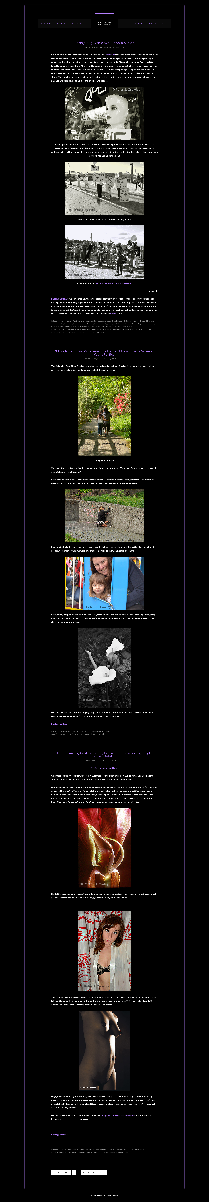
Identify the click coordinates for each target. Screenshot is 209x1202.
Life (77, 731)
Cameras (77, 324)
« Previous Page (61, 1173)
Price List (101, 327)
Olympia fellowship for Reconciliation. (113, 283)
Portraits (101, 734)
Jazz (62, 327)
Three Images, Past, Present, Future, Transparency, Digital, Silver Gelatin (104, 754)
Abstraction (67, 321)
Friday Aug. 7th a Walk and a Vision (104, 43)
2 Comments (118, 47)
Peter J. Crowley (104, 23)
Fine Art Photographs (137, 324)
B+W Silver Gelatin (70, 1150)
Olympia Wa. (85, 327)
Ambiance (72, 329)
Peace (94, 327)
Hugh (104, 1115)
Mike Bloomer (128, 1115)
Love (82, 731)
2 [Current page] (78, 1173)
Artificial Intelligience (82, 321)
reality (130, 1150)
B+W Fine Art (117, 321)
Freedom (150, 324)
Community (99, 324)
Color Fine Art (85, 1150)
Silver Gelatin (124, 1152)
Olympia (62, 332)
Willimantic (139, 1150)
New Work (75, 327)
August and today (104, 321)
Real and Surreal (88, 332)
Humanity (55, 327)
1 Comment (118, 761)
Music (67, 327)
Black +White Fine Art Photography (114, 329)
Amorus (71, 731)
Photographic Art (60, 298)
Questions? (117, 327)
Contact (114, 313)
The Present (128, 327)
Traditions (109, 54)
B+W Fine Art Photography (88, 329)
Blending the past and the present (71, 1152)
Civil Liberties (87, 324)
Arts (94, 321)
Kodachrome (104, 1152)
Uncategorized (108, 731)
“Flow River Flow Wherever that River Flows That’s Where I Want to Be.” (104, 352)
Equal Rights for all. (119, 324)
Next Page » (99, 1173)
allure (64, 731)
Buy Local (68, 324)
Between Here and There (134, 321)
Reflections (101, 332)
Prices (109, 327)
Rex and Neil (114, 1115)
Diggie (107, 324)
